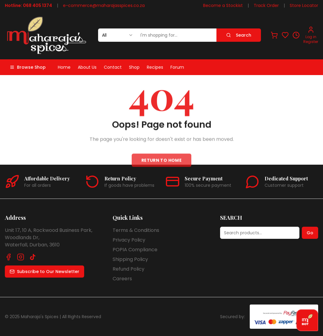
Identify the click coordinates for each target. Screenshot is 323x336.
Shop (134, 67)
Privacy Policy (129, 239)
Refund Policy (128, 268)
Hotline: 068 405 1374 (28, 5)
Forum (177, 67)
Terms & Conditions (136, 230)
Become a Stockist (223, 5)
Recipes (155, 67)
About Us (87, 67)
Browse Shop (28, 67)
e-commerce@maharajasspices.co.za (104, 5)
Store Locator (304, 5)
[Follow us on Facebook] (8, 257)
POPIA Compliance (135, 249)
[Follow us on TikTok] (32, 257)
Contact (113, 67)
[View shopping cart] (274, 35)
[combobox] (117, 35)
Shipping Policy (130, 259)
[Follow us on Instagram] (20, 257)
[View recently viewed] (296, 35)
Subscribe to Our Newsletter (44, 271)
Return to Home (161, 163)
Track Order (266, 5)
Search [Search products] (238, 35)
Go (310, 233)
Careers (122, 278)
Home (64, 67)
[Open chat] (307, 320)
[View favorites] (285, 35)
